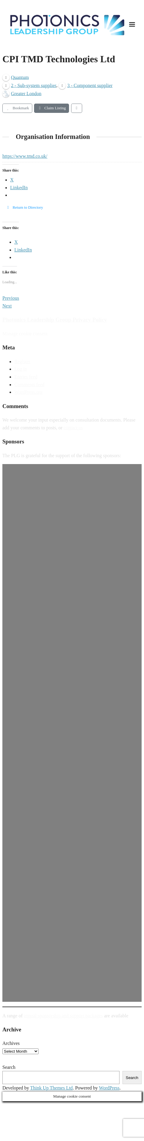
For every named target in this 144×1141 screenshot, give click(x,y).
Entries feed (25, 376)
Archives (11, 1043)
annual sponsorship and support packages (63, 1015)
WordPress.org (28, 392)
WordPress (109, 1087)
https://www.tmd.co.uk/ (25, 156)
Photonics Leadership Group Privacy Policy (54, 319)
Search (9, 1067)
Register (22, 361)
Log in (20, 369)
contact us (73, 427)
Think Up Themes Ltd (51, 1087)
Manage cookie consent (25, 333)
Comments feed (29, 384)
